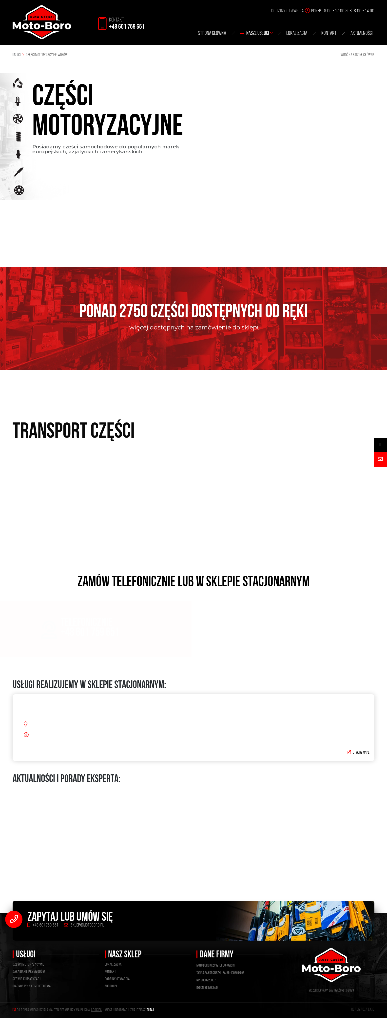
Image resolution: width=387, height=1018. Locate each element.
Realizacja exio (362, 1010)
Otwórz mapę (358, 759)
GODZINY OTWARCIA (117, 979)
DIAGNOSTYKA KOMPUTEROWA (32, 986)
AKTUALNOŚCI (361, 33)
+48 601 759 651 (42, 925)
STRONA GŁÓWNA (212, 33)
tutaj (150, 1010)
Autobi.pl (111, 986)
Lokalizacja (296, 33)
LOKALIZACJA (113, 965)
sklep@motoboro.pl (84, 925)
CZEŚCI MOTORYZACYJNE (28, 965)
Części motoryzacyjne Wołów (47, 55)
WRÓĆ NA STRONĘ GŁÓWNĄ (357, 55)
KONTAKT (328, 33)
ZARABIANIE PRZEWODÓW (29, 972)
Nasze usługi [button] (259, 33)
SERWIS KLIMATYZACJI (27, 979)
